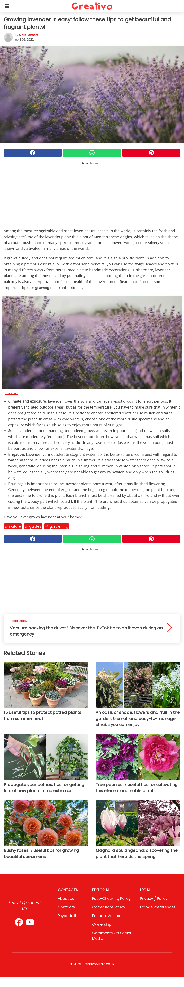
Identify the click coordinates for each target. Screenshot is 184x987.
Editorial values (106, 915)
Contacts (66, 907)
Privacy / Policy (153, 898)
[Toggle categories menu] (7, 6)
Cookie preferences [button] (158, 907)
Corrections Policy (108, 907)
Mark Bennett (28, 35)
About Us (66, 898)
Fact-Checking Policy (111, 898)
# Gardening (56, 526)
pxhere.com (11, 393)
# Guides (33, 526)
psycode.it (67, 915)
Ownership (102, 924)
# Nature (13, 526)
